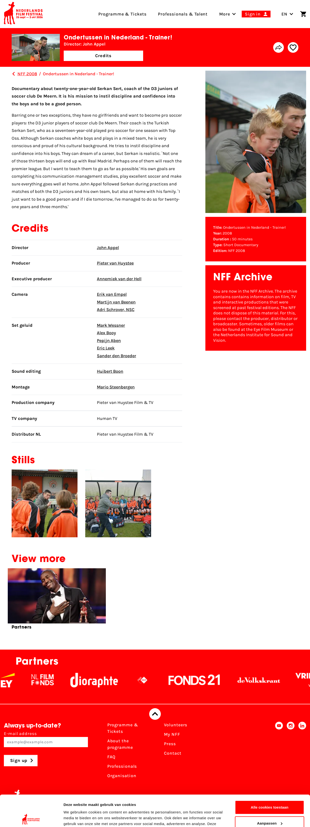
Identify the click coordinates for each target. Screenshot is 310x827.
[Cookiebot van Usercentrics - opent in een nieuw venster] (31, 817)
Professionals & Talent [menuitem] (183, 14)
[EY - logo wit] (13, 680)
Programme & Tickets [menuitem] (122, 14)
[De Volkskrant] (264, 680)
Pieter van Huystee (115, 263)
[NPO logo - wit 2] (148, 680)
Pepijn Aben (109, 340)
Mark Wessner (111, 325)
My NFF (172, 734)
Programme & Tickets (122, 728)
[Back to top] (155, 714)
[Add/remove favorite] (293, 47)
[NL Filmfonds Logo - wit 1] (48, 680)
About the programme (120, 744)
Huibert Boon (110, 371)
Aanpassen (269, 792)
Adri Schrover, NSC (115, 309)
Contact (172, 753)
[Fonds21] (199, 680)
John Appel (108, 247)
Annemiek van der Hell (119, 278)
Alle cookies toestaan (269, 776)
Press (170, 743)
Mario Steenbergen (116, 387)
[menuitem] (224, 14)
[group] (57, 601)
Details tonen (74, 817)
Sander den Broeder (116, 355)
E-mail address (46, 739)
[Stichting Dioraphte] (99, 680)
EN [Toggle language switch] (287, 14)
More (224, 14)
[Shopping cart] (303, 14)
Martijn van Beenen (116, 302)
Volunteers (175, 725)
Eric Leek (106, 348)
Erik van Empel (112, 294)
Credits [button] (103, 55)
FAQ (111, 756)
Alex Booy (106, 332)
